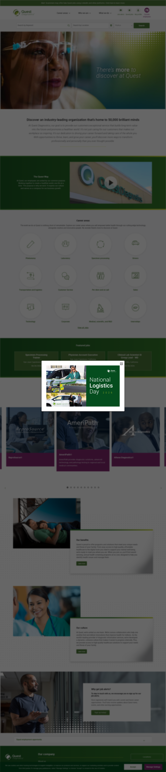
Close (121, 364)
